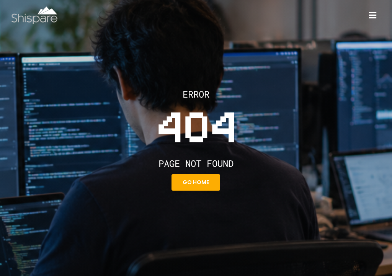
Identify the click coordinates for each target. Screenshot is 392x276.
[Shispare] (34, 9)
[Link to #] (372, 15)
